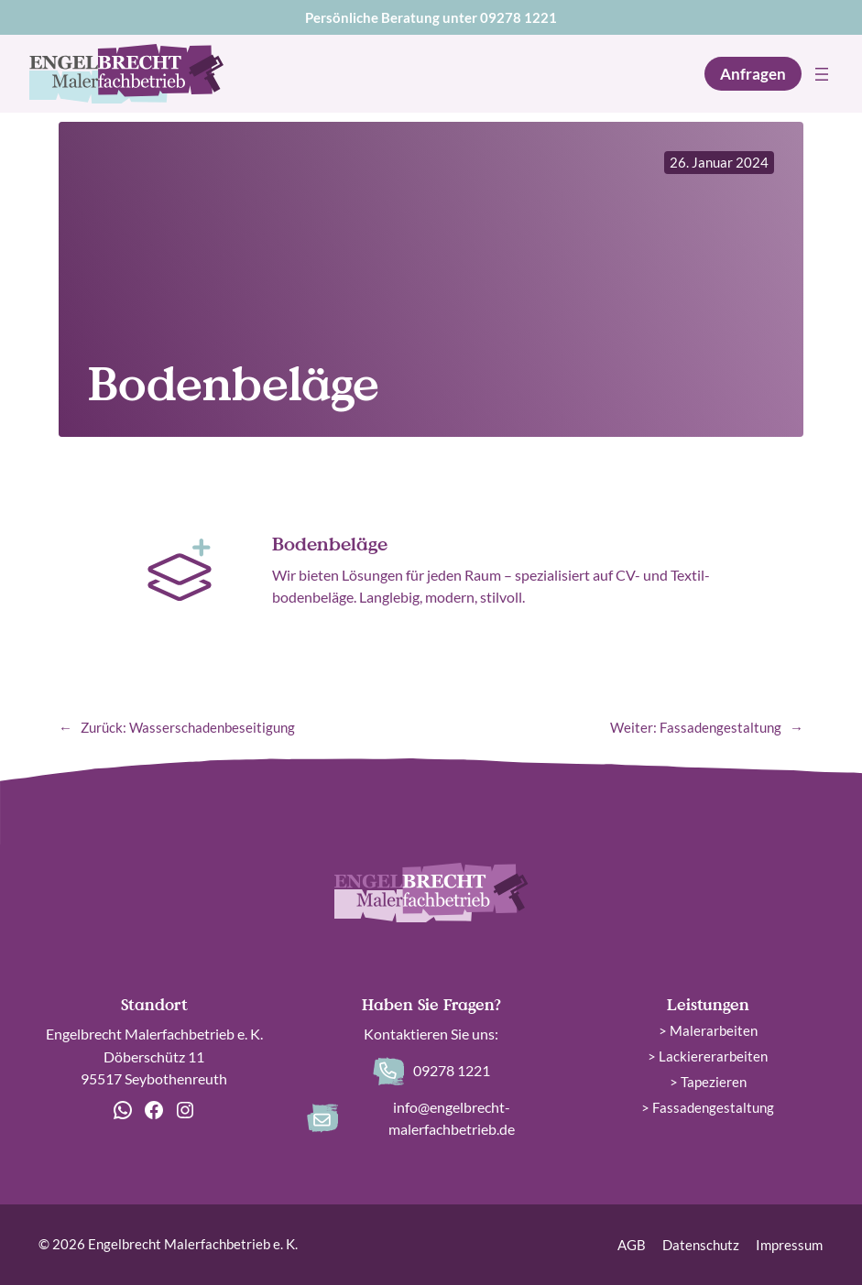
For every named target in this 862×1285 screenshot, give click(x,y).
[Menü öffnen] (822, 74)
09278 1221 (518, 17)
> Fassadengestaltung (707, 1107)
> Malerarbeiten (708, 1030)
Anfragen (753, 73)
